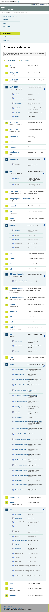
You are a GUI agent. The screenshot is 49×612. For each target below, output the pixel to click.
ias (10, 264)
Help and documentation (10, 16)
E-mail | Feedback (8, 606)
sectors (17, 351)
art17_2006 (13, 87)
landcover (13, 312)
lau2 (11, 322)
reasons (17, 112)
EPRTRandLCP (15, 192)
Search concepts (25, 60)
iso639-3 (17, 412)
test (10, 509)
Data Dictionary (16, 12)
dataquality (13, 159)
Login (34, 4)
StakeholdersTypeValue (21, 475)
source (17, 239)
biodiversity (13, 137)
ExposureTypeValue (21, 401)
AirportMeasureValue (21, 369)
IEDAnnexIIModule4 (16, 297)
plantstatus (18, 346)
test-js (17, 544)
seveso (12, 502)
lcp (10, 334)
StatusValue (18, 480)
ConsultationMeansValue (21, 385)
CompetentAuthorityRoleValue (21, 379)
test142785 (18, 548)
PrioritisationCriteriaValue (21, 454)
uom (11, 583)
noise (11, 364)
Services (5, 37)
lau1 (11, 317)
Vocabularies (7, 33)
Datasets (5, 19)
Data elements (7, 26)
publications (14, 497)
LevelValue (18, 417)
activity (17, 178)
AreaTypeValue (19, 374)
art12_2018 (13, 80)
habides (12, 259)
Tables (4, 23)
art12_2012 (13, 73)
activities (17, 94)
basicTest (18, 514)
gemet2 (12, 225)
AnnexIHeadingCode (21, 281)
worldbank (13, 595)
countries (18, 103)
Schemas (5, 30)
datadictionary (14, 152)
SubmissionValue (20, 490)
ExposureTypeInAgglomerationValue (21, 395)
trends (17, 116)
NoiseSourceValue (20, 449)
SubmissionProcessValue (21, 484)
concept (17, 230)
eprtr (11, 171)
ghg (10, 254)
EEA (10, 2)
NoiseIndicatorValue (21, 434)
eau (16, 526)
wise (11, 588)
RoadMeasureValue (21, 470)
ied (10, 269)
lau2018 (12, 327)
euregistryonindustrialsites (18, 199)
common (12, 147)
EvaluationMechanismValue (21, 390)
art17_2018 (13, 130)
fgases (12, 218)
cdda (11, 142)
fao (10, 211)
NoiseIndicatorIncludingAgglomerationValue (21, 421)
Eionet (9, 12)
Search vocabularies (11, 60)
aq (10, 66)
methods (17, 108)
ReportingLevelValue (21, 465)
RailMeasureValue (20, 460)
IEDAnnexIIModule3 (16, 288)
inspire (12, 304)
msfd (11, 357)
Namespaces (6, 40)
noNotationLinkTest (21, 540)
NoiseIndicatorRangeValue (21, 428)
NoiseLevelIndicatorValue (21, 439)
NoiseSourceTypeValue (21, 444)
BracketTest (18, 518)
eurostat (12, 206)
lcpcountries (19, 341)
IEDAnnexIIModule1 (16, 274)
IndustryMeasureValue (21, 407)
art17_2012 (13, 122)
